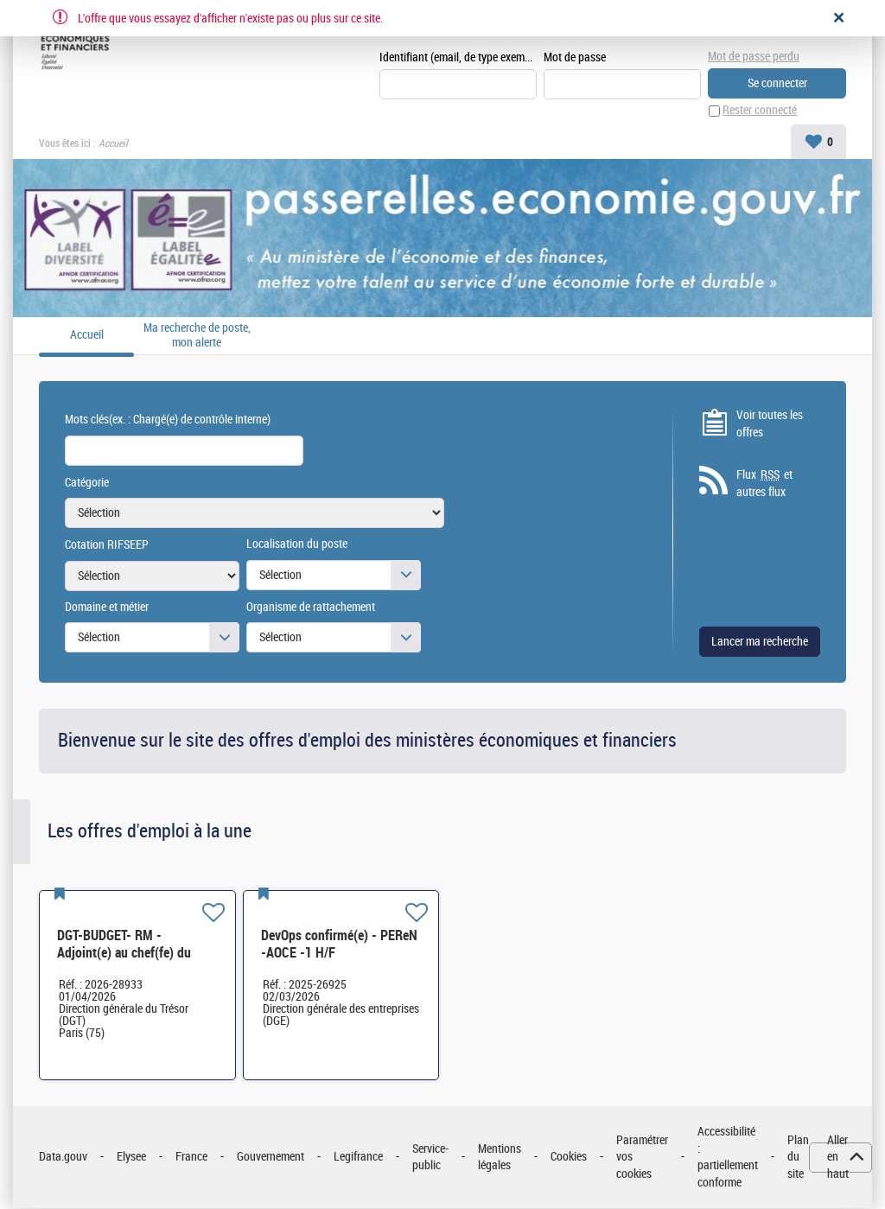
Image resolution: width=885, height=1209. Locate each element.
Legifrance (358, 1157)
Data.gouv (63, 1157)
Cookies (569, 1157)
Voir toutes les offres (769, 424)
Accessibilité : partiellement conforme (727, 1157)
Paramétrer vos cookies (642, 1157)
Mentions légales (499, 1158)
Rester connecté (760, 111)
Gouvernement (270, 1157)
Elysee (131, 1157)
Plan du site (798, 1157)
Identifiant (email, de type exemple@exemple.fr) (458, 57)
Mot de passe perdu (753, 56)
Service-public (430, 1158)
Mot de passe (575, 57)
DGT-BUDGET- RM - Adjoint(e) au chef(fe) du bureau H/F (124, 952)
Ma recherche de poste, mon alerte (197, 335)
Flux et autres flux (764, 484)
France (191, 1157)
